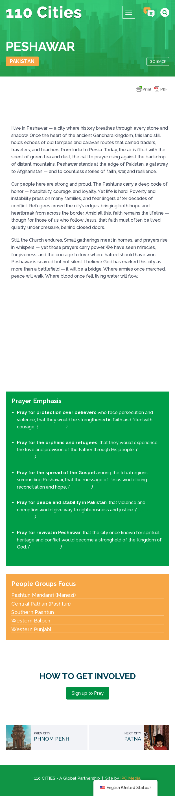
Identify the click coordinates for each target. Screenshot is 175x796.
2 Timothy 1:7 (52, 427)
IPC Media (130, 778)
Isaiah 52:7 (80, 487)
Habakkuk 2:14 (44, 547)
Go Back (158, 61)
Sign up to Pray (88, 693)
